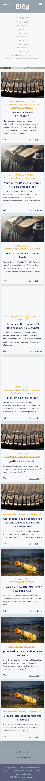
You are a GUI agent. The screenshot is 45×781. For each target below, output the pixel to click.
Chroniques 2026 (22, 22)
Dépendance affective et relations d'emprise (22, 104)
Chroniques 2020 (22, 44)
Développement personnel (22, 55)
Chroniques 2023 (22, 33)
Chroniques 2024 (22, 29)
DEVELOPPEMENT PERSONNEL (22, 101)
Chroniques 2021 (22, 40)
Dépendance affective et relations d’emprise (23, 59)
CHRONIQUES (29, 646)
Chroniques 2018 (22, 51)
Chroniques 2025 (22, 26)
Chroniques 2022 (22, 37)
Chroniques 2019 (22, 48)
